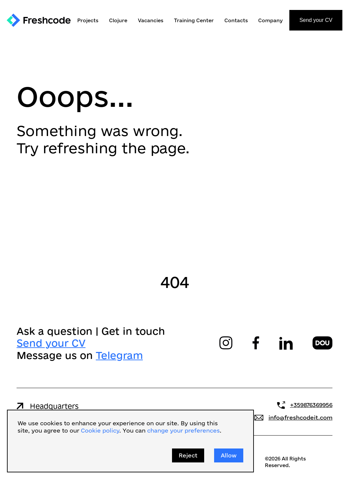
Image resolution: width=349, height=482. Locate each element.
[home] (39, 20)
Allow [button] (229, 455)
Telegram (119, 354)
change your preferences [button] (183, 430)
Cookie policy (100, 430)
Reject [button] (188, 455)
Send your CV (315, 20)
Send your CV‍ (51, 342)
